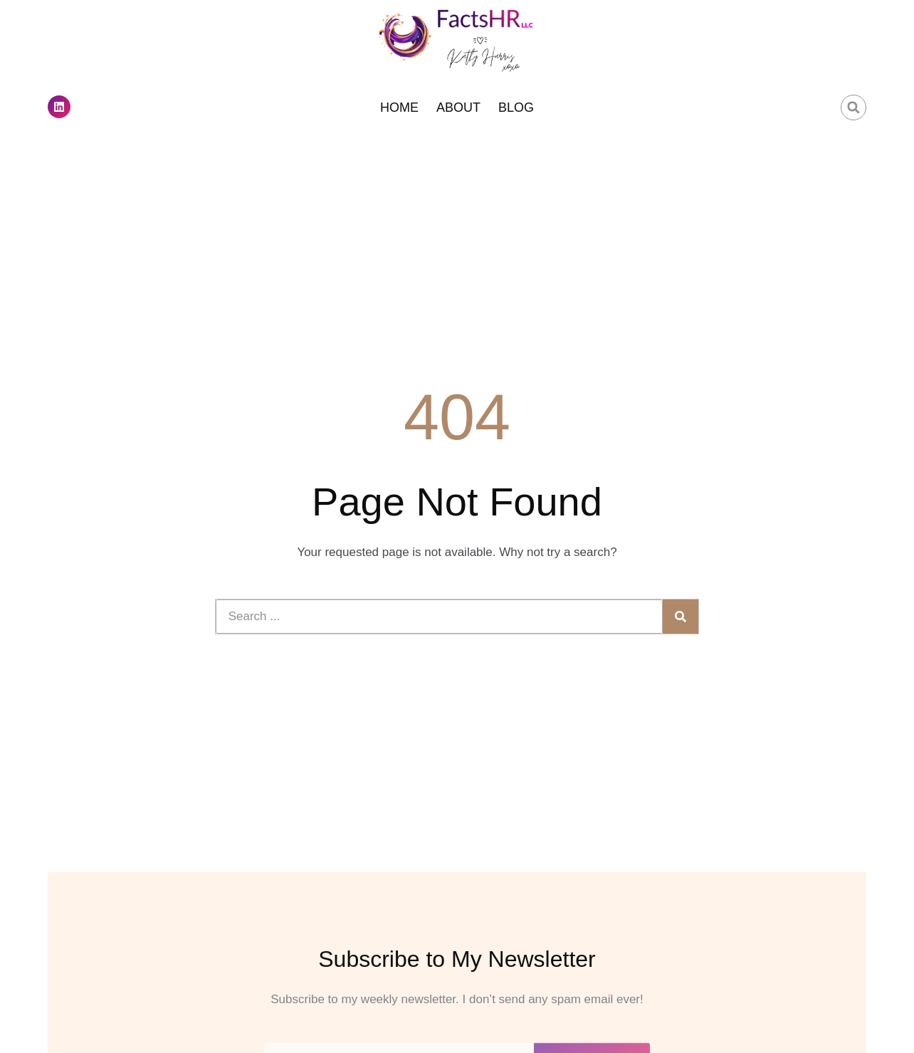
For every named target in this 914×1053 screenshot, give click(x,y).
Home (399, 107)
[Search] (680, 616)
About (458, 107)
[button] (853, 107)
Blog (516, 107)
